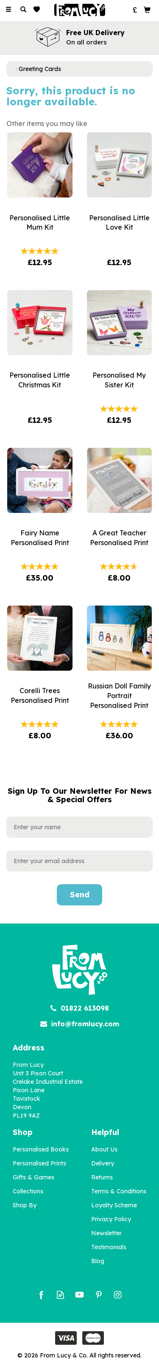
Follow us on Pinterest (98, 1294)
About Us (104, 1149)
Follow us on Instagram (117, 1294)
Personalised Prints (39, 1163)
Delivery (102, 1163)
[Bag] (147, 9)
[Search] (23, 9)
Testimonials (108, 1247)
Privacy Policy (111, 1219)
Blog (97, 1261)
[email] (79, 861)
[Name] (79, 827)
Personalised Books (41, 1149)
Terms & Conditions (118, 1191)
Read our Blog (60, 1294)
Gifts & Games (33, 1177)
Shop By (24, 1205)
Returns (102, 1177)
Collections (28, 1191)
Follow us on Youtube (79, 1294)
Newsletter (106, 1233)
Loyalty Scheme (114, 1205)
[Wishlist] (38, 9)
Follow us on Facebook (41, 1294)
